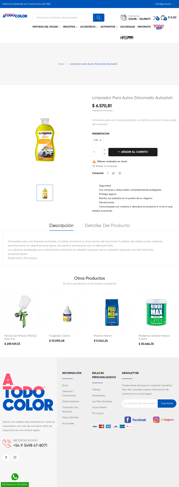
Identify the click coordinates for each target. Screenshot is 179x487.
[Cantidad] (97, 152)
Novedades (98, 395)
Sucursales (68, 423)
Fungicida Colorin (59, 336)
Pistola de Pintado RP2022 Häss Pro (20, 337)
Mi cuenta (98, 413)
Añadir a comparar (104, 165)
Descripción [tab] (61, 225)
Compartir (107, 173)
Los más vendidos (102, 401)
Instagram (14, 457)
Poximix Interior (103, 336)
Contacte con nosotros (70, 409)
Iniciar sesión (99, 407)
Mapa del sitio (70, 417)
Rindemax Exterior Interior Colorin (154, 337)
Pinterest (120, 173)
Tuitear (113, 173)
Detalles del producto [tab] (107, 225)
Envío (65, 385)
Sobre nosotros (70, 401)
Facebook (6, 457)
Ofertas (96, 389)
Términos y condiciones (69, 393)
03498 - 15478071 (139, 19)
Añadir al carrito (134, 152)
